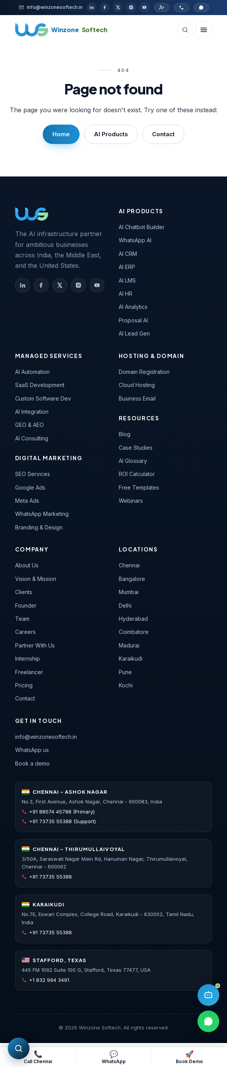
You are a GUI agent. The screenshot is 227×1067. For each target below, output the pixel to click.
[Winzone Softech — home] (31, 214)
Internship (27, 658)
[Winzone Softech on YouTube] (97, 285)
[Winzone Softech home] (61, 29)
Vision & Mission (35, 578)
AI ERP (127, 267)
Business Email (137, 398)
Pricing (24, 685)
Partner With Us (35, 645)
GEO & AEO (29, 424)
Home (61, 134)
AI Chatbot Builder (142, 227)
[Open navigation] (204, 30)
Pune (125, 672)
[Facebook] (105, 7)
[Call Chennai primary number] (38, 1057)
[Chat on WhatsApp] (201, 7)
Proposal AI (133, 320)
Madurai (129, 645)
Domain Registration (144, 371)
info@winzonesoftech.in (46, 736)
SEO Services (32, 474)
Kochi (126, 685)
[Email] (51, 7)
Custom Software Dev (43, 398)
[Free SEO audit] (18, 1048)
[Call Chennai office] (181, 7)
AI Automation (32, 371)
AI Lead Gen (134, 333)
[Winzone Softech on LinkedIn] (22, 285)
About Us (26, 565)
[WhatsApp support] (113, 1057)
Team (22, 618)
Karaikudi (130, 658)
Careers (25, 632)
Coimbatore (134, 632)
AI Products (111, 134)
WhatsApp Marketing (42, 513)
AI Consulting (31, 438)
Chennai (129, 565)
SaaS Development (39, 385)
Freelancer (29, 672)
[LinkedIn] (92, 7)
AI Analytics (133, 306)
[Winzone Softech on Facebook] (41, 285)
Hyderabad (133, 618)
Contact (163, 134)
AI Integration (32, 411)
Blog (124, 434)
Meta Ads (27, 500)
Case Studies (135, 447)
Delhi (125, 605)
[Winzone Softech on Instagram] (78, 285)
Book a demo (32, 763)
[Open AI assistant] (208, 995)
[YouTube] (144, 7)
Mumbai (129, 592)
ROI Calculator (137, 474)
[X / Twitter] (118, 7)
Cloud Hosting (137, 385)
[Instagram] (131, 7)
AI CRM (128, 253)
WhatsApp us (32, 750)
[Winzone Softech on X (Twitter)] (59, 285)
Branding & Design (38, 527)
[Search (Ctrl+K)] (185, 30)
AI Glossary (133, 460)
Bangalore (132, 578)
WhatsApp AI (135, 240)
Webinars (131, 500)
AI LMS (127, 280)
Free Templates (139, 487)
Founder (25, 605)
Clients (23, 592)
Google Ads (30, 487)
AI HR (125, 293)
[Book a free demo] (189, 1057)
